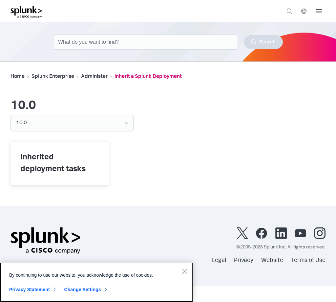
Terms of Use (308, 261)
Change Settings (82, 289)
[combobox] (168, 42)
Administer (94, 77)
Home (17, 77)
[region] (96, 282)
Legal (219, 261)
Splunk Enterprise (53, 77)
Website (272, 261)
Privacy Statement (29, 289)
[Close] (184, 271)
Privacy (243, 261)
